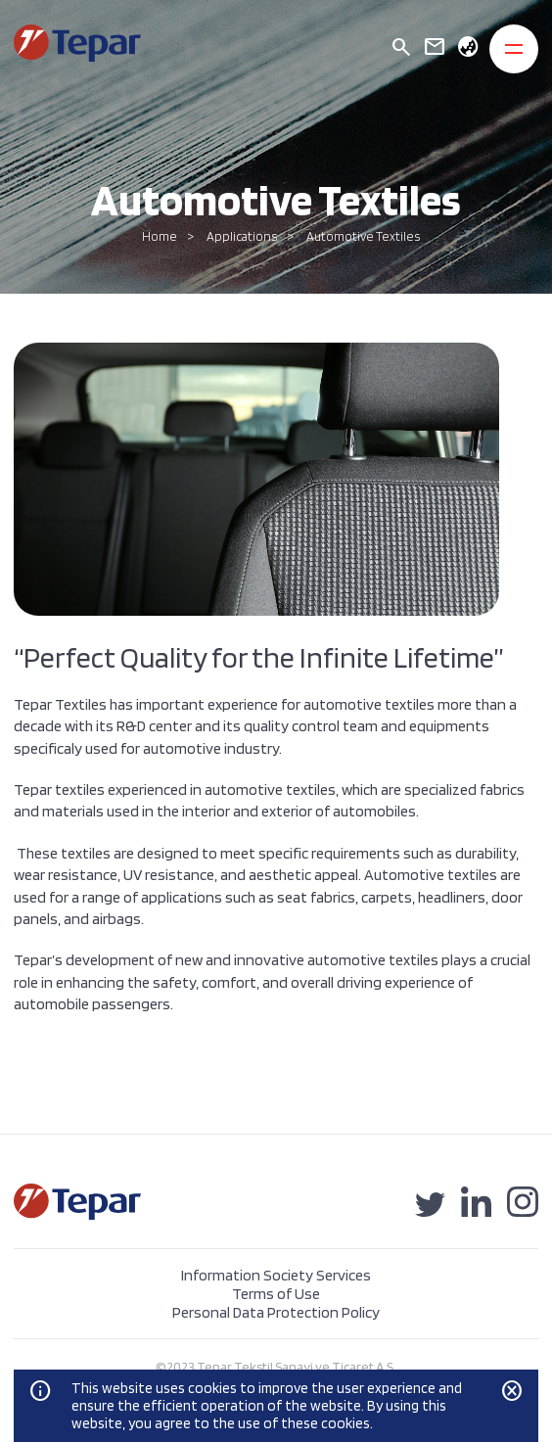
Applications (242, 236)
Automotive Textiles (363, 236)
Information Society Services (276, 1275)
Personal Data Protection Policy (276, 1312)
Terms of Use (276, 1293)
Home (159, 236)
